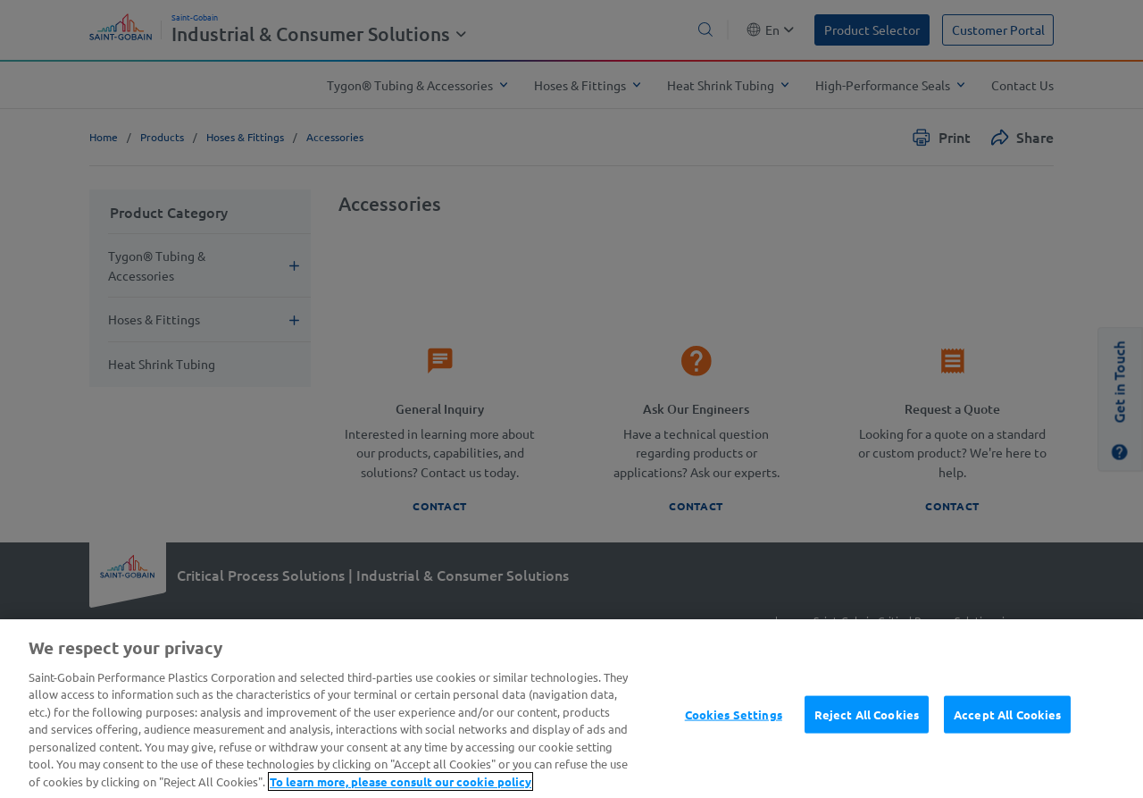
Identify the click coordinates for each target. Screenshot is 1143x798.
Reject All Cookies (866, 741)
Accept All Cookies (1007, 741)
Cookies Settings (733, 741)
